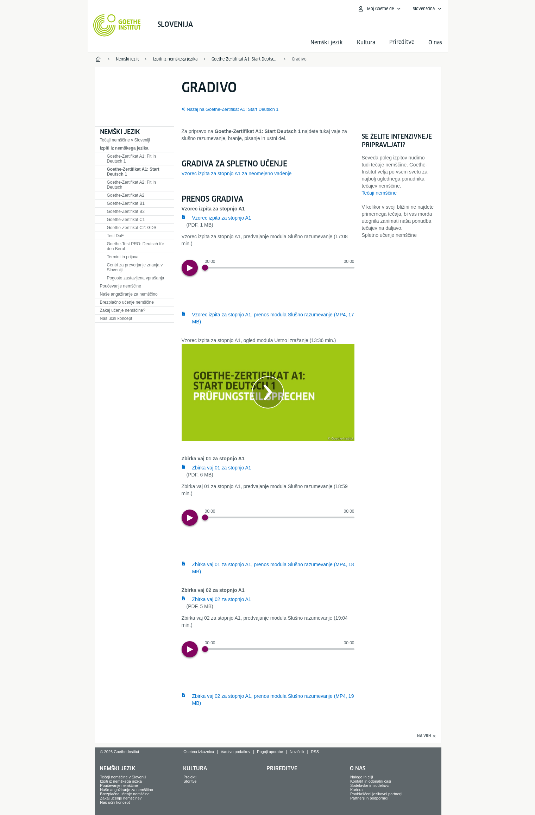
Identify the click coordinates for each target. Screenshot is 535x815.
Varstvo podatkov (235, 752)
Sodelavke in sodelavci (370, 785)
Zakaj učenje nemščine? (122, 310)
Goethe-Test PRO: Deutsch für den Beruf (135, 246)
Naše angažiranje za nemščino (129, 294)
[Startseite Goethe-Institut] (117, 25)
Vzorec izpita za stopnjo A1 (221, 218)
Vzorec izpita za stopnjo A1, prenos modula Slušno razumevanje (273, 318)
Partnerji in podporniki (369, 798)
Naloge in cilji (361, 777)
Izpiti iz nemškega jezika (124, 148)
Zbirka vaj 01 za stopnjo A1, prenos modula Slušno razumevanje (273, 568)
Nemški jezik (326, 42)
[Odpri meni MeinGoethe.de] (379, 8)
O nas (435, 42)
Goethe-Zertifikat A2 (126, 195)
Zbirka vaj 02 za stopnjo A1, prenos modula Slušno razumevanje (273, 699)
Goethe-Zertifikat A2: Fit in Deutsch (131, 185)
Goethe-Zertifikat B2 (126, 211)
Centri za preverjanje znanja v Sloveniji (135, 267)
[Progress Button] (205, 268)
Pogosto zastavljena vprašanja (135, 278)
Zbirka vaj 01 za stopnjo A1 (221, 467)
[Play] (190, 268)
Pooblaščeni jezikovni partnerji (376, 794)
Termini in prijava (123, 256)
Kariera (356, 790)
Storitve (189, 781)
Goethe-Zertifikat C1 (126, 219)
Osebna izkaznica (198, 752)
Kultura (366, 42)
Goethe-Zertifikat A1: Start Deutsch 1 (133, 172)
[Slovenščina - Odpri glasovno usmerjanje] (427, 8)
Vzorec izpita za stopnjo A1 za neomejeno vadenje (237, 173)
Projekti (189, 777)
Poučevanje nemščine (120, 286)
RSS (315, 752)
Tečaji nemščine (379, 193)
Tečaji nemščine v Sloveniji (125, 140)
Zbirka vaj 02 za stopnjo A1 (221, 599)
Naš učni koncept (116, 318)
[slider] (279, 267)
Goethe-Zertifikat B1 (126, 203)
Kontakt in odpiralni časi (370, 781)
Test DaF (115, 235)
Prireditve (281, 768)
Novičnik (297, 752)
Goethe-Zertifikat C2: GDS (132, 227)
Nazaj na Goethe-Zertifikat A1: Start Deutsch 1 (233, 109)
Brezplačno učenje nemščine (127, 302)
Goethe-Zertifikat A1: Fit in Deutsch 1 (131, 159)
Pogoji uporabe (270, 752)
